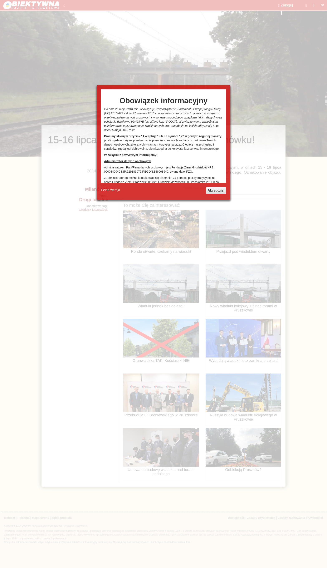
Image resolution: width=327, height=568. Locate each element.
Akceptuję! (216, 190)
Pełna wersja (110, 190)
